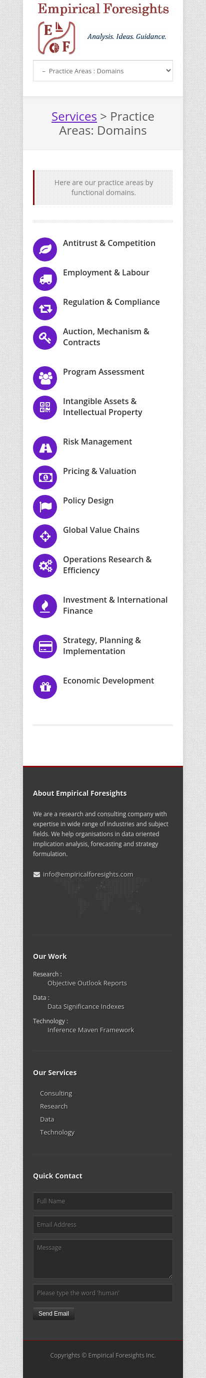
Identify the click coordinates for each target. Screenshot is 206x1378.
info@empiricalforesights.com (88, 874)
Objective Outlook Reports (87, 982)
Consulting (56, 1093)
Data (47, 1119)
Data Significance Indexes (86, 1006)
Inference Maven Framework (91, 1029)
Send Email (53, 1313)
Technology (57, 1132)
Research (54, 1106)
